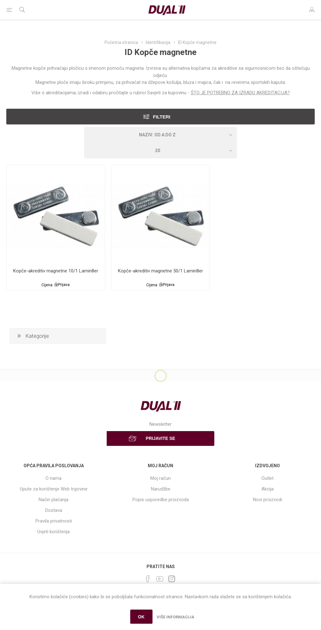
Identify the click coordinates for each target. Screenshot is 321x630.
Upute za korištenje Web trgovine (54, 489)
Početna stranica (121, 42)
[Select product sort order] (160, 135)
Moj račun (160, 478)
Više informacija (175, 617)
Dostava (53, 510)
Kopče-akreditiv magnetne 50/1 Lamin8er (160, 271)
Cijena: (47, 284)
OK (141, 616)
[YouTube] (160, 579)
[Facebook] (148, 579)
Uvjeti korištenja (53, 531)
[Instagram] (172, 579)
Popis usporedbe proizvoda (160, 499)
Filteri (161, 116)
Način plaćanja (53, 499)
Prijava (64, 284)
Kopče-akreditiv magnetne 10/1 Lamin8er (55, 271)
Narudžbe (160, 489)
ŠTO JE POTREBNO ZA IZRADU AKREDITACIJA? (240, 93)
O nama (53, 478)
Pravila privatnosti (53, 521)
